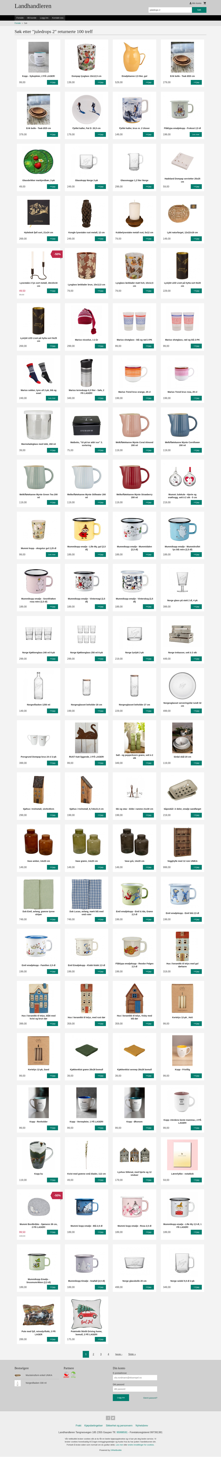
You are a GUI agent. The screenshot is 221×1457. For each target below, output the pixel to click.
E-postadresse (120, 1373)
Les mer (120, 1445)
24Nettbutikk (116, 1451)
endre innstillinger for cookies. (141, 1445)
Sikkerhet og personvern (119, 1426)
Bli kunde (31, 18)
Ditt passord (118, 1384)
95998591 (122, 1433)
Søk (199, 10)
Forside (20, 18)
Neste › (119, 1354)
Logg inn (44, 18)
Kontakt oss (57, 18)
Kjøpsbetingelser (93, 1426)
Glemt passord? (150, 1398)
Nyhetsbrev (142, 1426)
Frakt (78, 1426)
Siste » (132, 1354)
